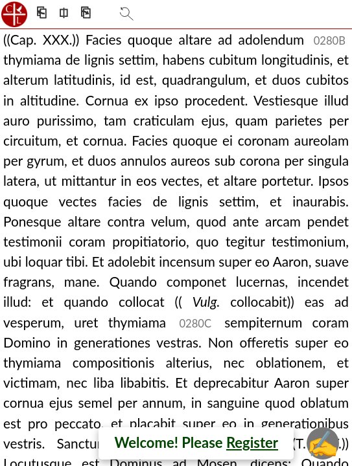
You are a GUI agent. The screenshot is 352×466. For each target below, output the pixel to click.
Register (252, 442)
